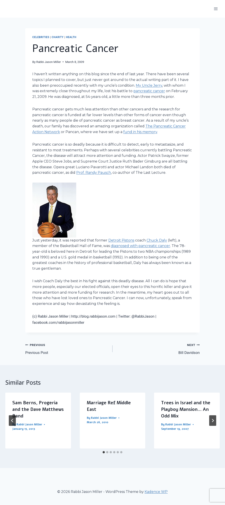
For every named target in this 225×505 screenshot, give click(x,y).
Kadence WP (156, 492)
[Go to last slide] (12, 420)
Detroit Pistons (121, 240)
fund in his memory (140, 132)
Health (71, 37)
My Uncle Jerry (149, 85)
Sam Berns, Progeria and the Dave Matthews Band (38, 409)
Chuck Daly (157, 240)
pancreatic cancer (149, 91)
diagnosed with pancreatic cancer (140, 246)
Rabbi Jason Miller (48, 62)
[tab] (104, 452)
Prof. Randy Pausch (93, 172)
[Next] (212, 420)
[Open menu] (216, 8)
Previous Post (67, 348)
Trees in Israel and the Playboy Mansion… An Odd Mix (185, 409)
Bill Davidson (158, 348)
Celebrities (40, 37)
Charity (58, 37)
